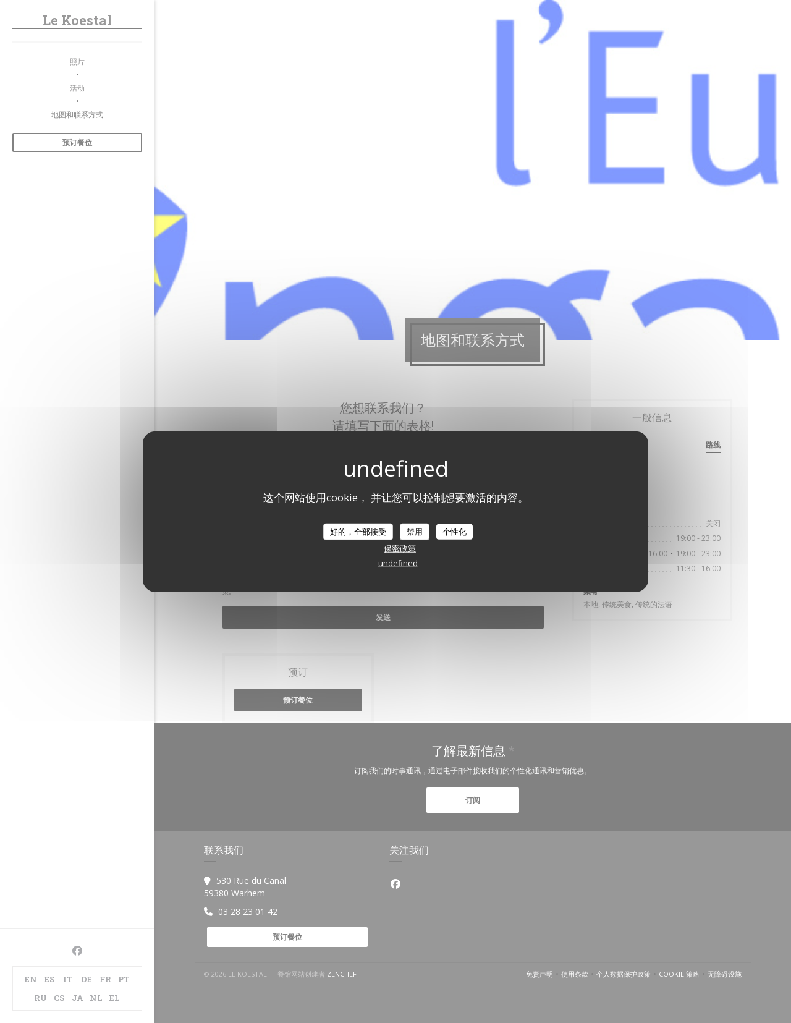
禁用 (415, 531)
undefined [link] (398, 563)
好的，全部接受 (358, 531)
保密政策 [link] (400, 548)
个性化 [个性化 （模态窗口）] (454, 531)
